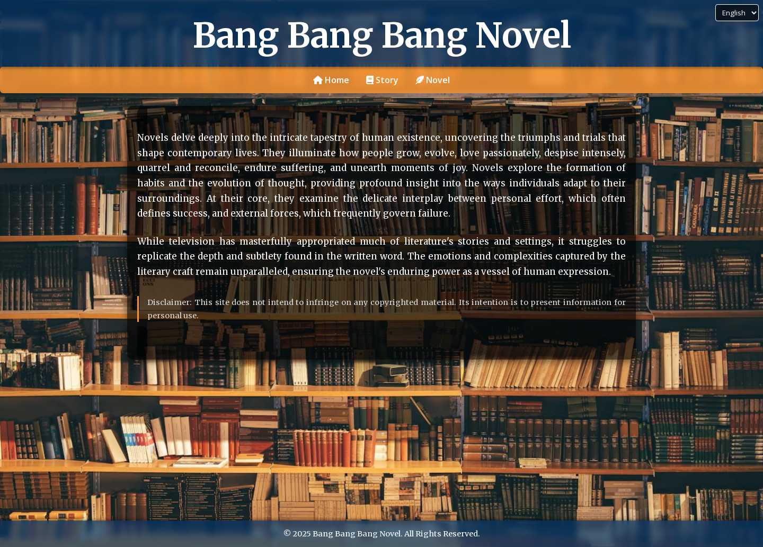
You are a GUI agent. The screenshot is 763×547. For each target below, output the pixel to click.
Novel (432, 80)
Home (331, 80)
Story (382, 80)
